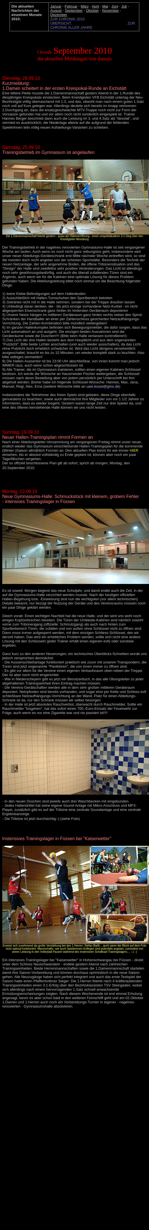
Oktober (92, 10)
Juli (124, 6)
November (110, 10)
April (95, 6)
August (56, 10)
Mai (105, 6)
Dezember (58, 15)
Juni (114, 6)
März (85, 6)
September (74, 10)
